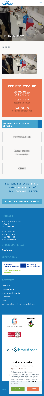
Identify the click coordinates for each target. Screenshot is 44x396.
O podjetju (6, 296)
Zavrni (33, 389)
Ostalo (4, 300)
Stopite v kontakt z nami (22, 201)
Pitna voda (6, 285)
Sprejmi (18, 389)
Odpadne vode (8, 289)
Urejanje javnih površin (11, 293)
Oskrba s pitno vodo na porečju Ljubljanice (19, 304)
